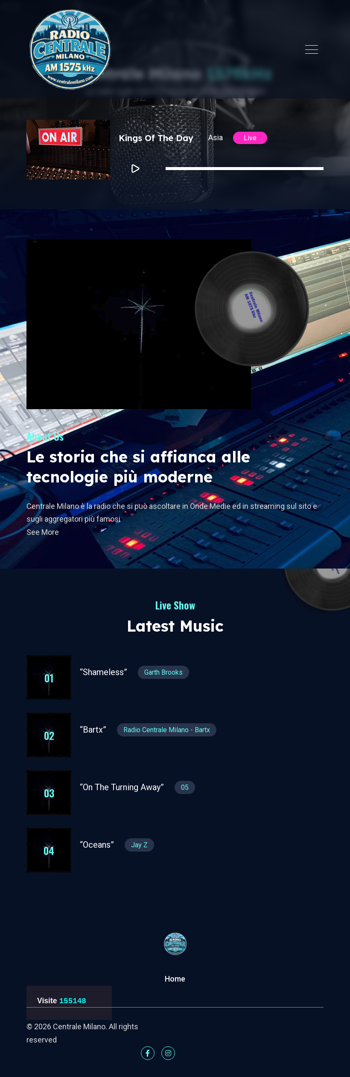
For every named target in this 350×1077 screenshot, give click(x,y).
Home (175, 978)
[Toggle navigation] (312, 49)
